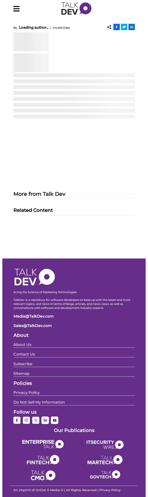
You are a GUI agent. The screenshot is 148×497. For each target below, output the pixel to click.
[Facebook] (116, 27)
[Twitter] (124, 27)
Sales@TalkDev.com (32, 325)
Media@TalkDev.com (33, 316)
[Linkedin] (131, 27)
